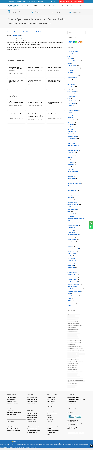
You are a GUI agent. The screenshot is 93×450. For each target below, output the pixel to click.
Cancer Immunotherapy (73, 75)
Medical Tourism (71, 178)
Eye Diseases (70, 124)
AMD (68, 56)
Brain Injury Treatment (11, 414)
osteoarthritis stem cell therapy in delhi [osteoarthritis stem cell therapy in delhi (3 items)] (74, 340)
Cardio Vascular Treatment (32, 401)
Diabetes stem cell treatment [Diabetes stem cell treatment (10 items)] (72, 331)
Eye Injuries (70, 129)
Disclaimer (49, 434)
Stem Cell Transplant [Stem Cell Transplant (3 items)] (71, 371)
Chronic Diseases (71, 91)
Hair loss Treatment (72, 138)
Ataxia (69, 63)
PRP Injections (71, 227)
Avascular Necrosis (72, 65)
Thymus (69, 298)
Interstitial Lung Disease (73, 148)
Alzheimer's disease (72, 53)
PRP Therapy (70, 230)
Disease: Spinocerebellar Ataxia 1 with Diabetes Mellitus (28, 32)
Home (9, 23)
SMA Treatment (71, 258)
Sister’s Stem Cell (71, 253)
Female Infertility (71, 131)
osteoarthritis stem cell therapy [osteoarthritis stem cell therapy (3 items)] (73, 338)
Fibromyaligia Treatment (32, 415)
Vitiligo (69, 305)
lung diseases (70, 164)
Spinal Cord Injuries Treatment (33, 426)
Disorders (69, 112)
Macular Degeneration (72, 171)
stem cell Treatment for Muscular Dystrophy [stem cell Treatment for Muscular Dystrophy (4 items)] (75, 378)
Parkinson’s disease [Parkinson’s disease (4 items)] (71, 344)
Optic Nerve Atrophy (72, 202)
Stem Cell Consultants (72, 270)
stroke (69, 293)
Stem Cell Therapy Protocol (52, 426)
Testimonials (49, 417)
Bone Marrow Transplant (52, 413)
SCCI (12, 441)
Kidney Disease (71, 152)
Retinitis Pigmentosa (72, 244)
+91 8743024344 (22, 1)
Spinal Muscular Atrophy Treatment (14, 412)
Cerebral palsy (71, 86)
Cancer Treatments (72, 77)
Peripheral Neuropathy (73, 225)
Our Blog (49, 415)
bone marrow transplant (73, 68)
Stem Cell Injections (72, 272)
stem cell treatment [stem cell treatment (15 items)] (79, 371)
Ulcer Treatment (10, 421)
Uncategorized (71, 303)
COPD (68, 98)
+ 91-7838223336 (76, 427)
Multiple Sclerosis (71, 188)
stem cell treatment (72, 286)
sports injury (70, 265)
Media (48, 423)
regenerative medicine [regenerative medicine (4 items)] (71, 348)
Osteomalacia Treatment (32, 417)
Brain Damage (70, 70)
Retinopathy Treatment (73, 248)
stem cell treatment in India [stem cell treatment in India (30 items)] (72, 385)
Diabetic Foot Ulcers (72, 108)
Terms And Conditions (51, 411)
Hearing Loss (70, 141)
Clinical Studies (71, 96)
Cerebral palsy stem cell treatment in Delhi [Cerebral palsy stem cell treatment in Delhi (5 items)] (75, 325)
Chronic (69, 89)
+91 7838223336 (39, 1)
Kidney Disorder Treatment (32, 399)
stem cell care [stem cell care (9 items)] (70, 352)
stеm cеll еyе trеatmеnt (73, 295)
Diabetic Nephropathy (72, 110)
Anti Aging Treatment (51, 397)
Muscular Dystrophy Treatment (13, 403)
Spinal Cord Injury (71, 260)
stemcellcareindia (16, 35)
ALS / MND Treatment (11, 397)
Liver (68, 159)
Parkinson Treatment (11, 399)
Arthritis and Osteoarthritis (74, 60)
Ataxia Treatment (10, 410)
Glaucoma (69, 133)
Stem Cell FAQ (50, 419)
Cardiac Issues (71, 82)
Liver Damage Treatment (32, 397)
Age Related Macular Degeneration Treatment (76, 399)
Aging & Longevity (52, 394)
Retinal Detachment (72, 239)
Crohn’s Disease (71, 103)
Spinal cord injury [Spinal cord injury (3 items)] (80, 348)
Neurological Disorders (73, 195)
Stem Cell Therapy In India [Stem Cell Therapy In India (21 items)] (72, 369)
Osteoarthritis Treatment (32, 413)
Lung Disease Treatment (31, 405)
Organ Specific (31, 394)
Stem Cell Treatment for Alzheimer (13, 405)
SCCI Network (50, 428)
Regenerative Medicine (73, 234)
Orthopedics (30, 410)
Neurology (70, 197)
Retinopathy (70, 246)
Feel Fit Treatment (50, 403)
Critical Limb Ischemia (72, 101)
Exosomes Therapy (72, 119)
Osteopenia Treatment (31, 419)
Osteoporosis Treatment (31, 421)
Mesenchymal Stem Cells (73, 181)
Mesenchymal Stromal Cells (74, 183)
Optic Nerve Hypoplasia (73, 204)
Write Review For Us (51, 432)
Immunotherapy (71, 143)
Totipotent (69, 300)
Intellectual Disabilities (73, 145)
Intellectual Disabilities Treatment (13, 430)
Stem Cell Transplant (72, 281)
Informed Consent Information (53, 430)
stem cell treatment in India (74, 291)
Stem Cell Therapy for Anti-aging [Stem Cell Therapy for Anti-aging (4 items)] (73, 359)
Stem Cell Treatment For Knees (75, 288)
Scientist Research (72, 251)
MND (68, 185)
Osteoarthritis (70, 214)
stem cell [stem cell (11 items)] (69, 350)
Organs (69, 211)
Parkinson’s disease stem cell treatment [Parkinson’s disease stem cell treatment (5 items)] (74, 346)
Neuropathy (70, 199)
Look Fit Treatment (51, 401)
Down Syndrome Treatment (12, 428)
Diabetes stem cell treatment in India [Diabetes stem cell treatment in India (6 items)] (74, 333)
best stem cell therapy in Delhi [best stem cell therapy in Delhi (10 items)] (73, 319)
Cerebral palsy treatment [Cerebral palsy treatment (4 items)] (72, 327)
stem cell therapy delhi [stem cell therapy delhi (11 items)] (71, 357)
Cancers (69, 79)
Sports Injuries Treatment (32, 428)
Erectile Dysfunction (72, 115)
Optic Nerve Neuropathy (73, 206)
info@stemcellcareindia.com (72, 420)
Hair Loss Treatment (51, 399)
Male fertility (70, 176)
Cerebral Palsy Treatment (12, 401)
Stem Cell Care (71, 267)
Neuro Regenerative (72, 192)
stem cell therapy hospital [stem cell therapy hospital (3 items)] (72, 365)
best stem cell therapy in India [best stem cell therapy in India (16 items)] (73, 321)
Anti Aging (70, 58)
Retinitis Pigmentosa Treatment (73, 408)
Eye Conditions (71, 122)
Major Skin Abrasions (72, 173)
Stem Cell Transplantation (73, 284)
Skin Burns (70, 255)
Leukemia (69, 157)
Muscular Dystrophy (72, 190)
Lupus (69, 166)
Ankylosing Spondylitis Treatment (33, 430)
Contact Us (49, 421)
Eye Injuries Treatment (71, 403)
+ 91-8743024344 (76, 428)
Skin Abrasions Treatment (12, 426)
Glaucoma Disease (72, 136)
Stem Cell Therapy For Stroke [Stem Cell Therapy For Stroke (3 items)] (73, 363)
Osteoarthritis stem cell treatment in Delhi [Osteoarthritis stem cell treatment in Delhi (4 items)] (75, 342)
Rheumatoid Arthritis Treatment (33, 423)
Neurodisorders (11, 394)
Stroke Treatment (10, 408)
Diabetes (69, 105)
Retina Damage (71, 237)
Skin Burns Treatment (11, 423)
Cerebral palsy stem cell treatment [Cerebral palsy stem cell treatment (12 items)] (73, 323)
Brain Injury (70, 72)
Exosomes (70, 117)
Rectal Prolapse (71, 232)
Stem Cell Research (72, 277)
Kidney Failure (71, 155)
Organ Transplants (72, 209)
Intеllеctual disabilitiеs (73, 150)
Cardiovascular (71, 84)
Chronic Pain (70, 93)
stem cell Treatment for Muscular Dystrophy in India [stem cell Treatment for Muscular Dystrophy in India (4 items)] (75, 381)
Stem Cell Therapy (72, 279)
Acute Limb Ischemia (72, 51)
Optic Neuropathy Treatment (72, 405)
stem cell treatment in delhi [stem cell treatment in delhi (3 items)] (72, 383)
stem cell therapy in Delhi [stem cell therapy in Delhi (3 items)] (72, 367)
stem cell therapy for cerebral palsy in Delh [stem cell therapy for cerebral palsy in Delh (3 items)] (75, 361)
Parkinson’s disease (72, 222)
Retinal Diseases (71, 241)
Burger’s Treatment (31, 403)
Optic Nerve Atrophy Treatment (73, 397)
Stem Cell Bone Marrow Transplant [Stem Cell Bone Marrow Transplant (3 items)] (78, 350)
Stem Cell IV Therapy (72, 274)
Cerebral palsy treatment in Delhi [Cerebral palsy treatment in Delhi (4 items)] (73, 329)
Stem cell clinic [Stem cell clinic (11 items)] (76, 352)
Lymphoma (70, 169)
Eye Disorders (70, 126)
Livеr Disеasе (70, 162)
